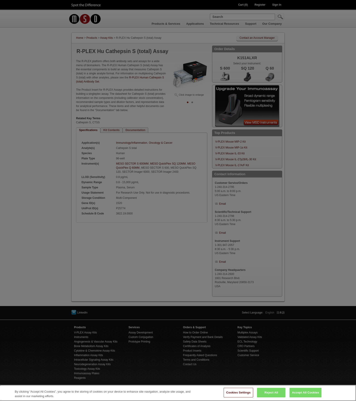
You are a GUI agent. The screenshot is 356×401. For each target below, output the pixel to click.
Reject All (271, 394)
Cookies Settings (238, 394)
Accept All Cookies (305, 394)
